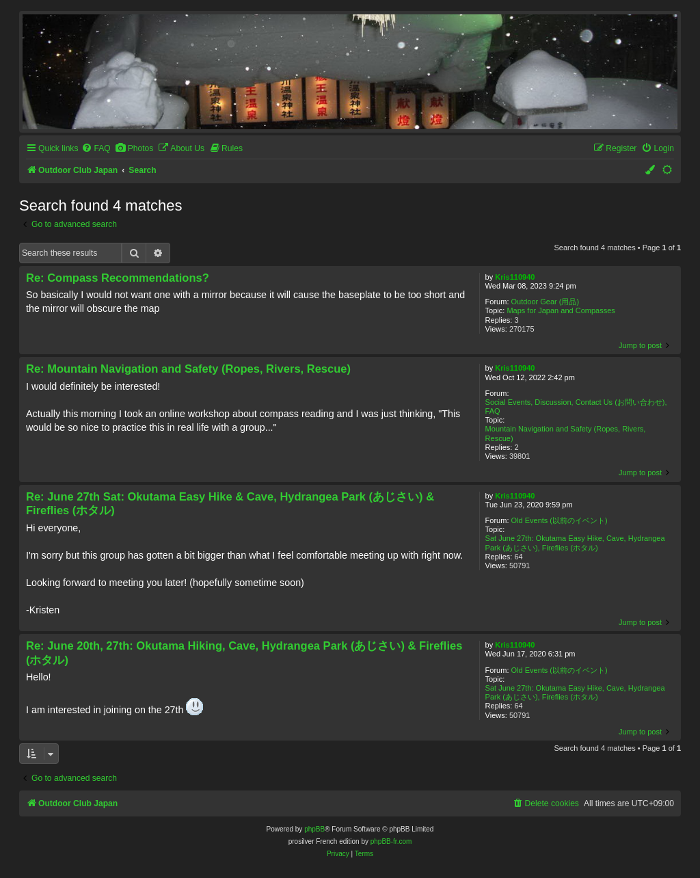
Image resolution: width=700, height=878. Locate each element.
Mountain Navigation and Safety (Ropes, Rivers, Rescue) (565, 433)
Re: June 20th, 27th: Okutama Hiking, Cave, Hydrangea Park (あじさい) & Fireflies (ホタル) (244, 652)
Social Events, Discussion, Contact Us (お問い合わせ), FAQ (576, 406)
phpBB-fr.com (391, 841)
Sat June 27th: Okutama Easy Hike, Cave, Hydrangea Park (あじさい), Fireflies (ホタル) (575, 542)
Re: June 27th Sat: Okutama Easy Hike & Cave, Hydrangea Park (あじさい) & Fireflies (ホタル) (230, 503)
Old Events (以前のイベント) (559, 520)
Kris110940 (515, 277)
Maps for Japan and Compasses (561, 310)
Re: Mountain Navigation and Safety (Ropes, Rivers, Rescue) (188, 368)
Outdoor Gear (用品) (545, 301)
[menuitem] (95, 148)
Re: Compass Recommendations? (117, 277)
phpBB (314, 829)
